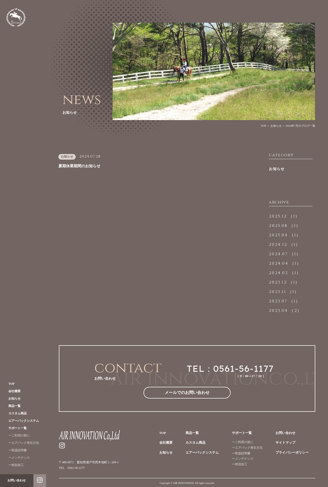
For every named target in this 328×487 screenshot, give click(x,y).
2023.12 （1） (284, 282)
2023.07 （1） (284, 301)
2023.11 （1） (284, 291)
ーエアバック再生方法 (21, 443)
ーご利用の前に (17, 435)
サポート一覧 (15, 428)
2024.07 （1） (285, 254)
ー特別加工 (14, 465)
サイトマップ (285, 442)
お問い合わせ (285, 433)
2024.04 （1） (285, 263)
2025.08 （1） (285, 225)
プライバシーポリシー (292, 452)
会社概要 (12, 391)
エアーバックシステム (21, 420)
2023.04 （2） (285, 310)
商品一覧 (12, 406)
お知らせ (12, 398)
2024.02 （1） (285, 273)
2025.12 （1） (284, 216)
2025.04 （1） (285, 235)
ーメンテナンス (17, 457)
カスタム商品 (15, 413)
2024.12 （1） (284, 244)
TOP (9, 384)
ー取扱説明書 (15, 450)
